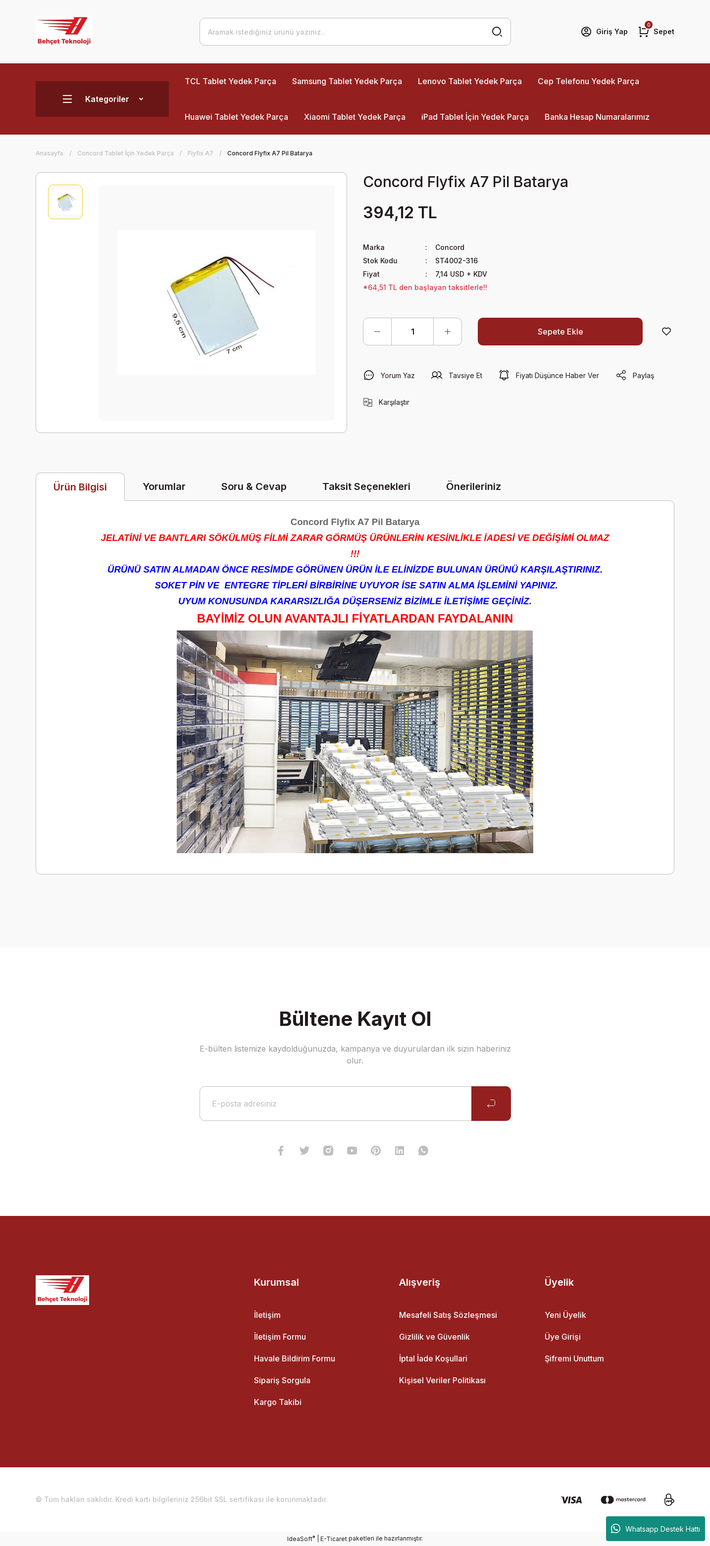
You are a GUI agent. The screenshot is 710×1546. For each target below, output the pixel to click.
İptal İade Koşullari (433, 1358)
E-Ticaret (333, 1539)
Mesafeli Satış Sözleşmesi (448, 1315)
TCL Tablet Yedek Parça (230, 81)
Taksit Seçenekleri (366, 486)
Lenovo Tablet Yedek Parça (470, 81)
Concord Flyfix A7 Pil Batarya (355, 522)
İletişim (267, 1315)
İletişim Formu (280, 1337)
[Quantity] (412, 331)
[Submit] (491, 1103)
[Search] (355, 32)
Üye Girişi (563, 1337)
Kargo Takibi (278, 1402)
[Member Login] (604, 32)
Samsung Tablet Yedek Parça (347, 81)
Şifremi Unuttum (574, 1358)
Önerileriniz (473, 486)
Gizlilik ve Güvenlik (434, 1337)
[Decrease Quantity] (377, 331)
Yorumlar (164, 486)
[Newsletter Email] (355, 1103)
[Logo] (64, 32)
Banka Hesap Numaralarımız (597, 117)
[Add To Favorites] (666, 331)
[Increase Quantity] (447, 331)
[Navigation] (102, 99)
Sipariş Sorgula (282, 1380)
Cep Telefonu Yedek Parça (588, 81)
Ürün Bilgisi (80, 487)
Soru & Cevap (254, 486)
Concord (449, 247)
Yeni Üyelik (565, 1315)
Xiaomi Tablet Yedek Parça (355, 117)
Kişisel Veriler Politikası (442, 1380)
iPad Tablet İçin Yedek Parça (475, 117)
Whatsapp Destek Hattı (655, 1528)
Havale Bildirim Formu (294, 1358)
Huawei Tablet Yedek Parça (236, 117)
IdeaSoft (301, 1539)
